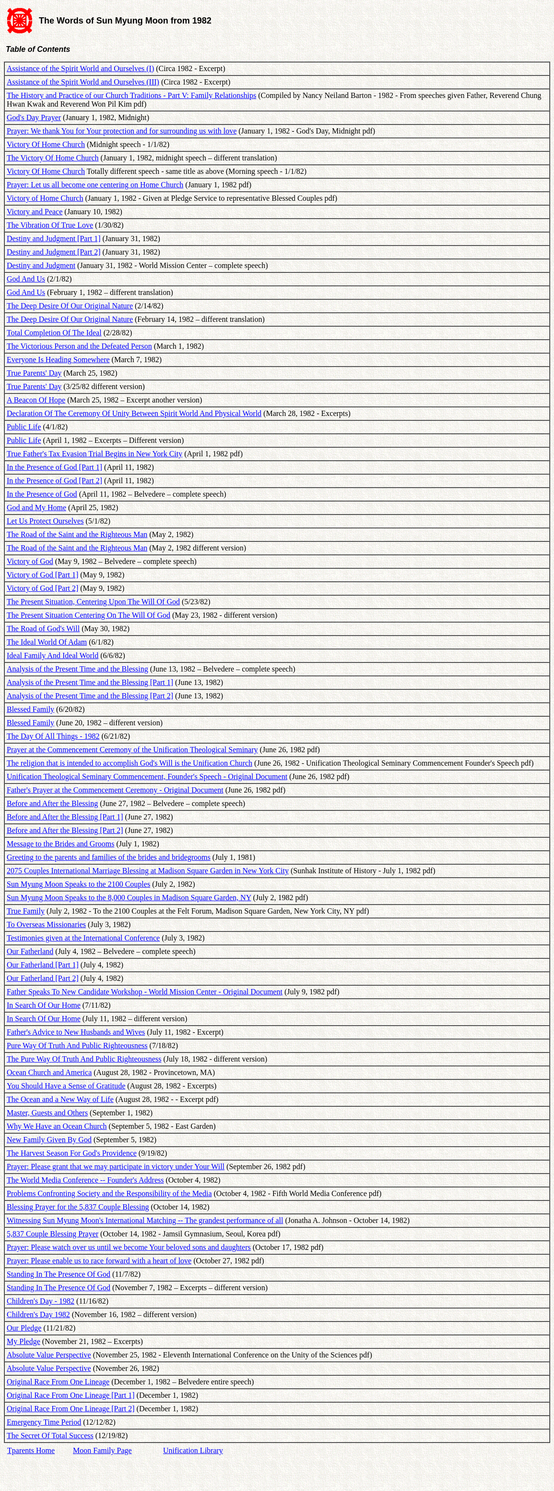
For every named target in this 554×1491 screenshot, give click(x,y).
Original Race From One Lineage (58, 1382)
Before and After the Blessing (52, 803)
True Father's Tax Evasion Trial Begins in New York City (94, 454)
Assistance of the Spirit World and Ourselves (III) (83, 82)
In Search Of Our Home (44, 1005)
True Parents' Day (34, 373)
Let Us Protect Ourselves (45, 521)
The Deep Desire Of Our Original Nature (70, 306)
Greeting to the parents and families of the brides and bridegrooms (109, 857)
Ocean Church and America (49, 1072)
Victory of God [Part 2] (42, 588)
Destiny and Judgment (41, 265)
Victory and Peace (34, 212)
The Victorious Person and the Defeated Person (79, 346)
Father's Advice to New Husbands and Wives (76, 1032)
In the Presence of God (42, 494)
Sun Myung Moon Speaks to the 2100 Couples (78, 884)
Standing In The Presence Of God (58, 1274)
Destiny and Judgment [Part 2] (54, 252)
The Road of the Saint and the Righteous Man (77, 534)
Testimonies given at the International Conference (83, 938)
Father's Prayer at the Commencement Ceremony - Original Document (115, 790)
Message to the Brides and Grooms (60, 844)
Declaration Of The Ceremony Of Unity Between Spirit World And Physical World (134, 413)
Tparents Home (31, 1450)
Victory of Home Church (45, 198)
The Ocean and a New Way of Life (60, 1099)
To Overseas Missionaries (46, 924)
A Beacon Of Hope (36, 400)
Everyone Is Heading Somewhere (58, 359)
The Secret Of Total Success (50, 1435)
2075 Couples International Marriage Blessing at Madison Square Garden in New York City (148, 871)
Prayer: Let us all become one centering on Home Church (95, 185)
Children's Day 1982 (38, 1314)
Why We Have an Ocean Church (57, 1126)
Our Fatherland (30, 951)
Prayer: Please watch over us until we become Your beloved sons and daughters (129, 1247)
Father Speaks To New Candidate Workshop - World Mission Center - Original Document (145, 992)
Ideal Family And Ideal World (52, 655)
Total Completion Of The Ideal (54, 333)
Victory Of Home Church (46, 144)
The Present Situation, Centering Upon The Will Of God (93, 602)
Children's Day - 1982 (40, 1301)
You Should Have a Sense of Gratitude (66, 1086)
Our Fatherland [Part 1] (43, 965)
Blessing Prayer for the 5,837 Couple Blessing (78, 1207)
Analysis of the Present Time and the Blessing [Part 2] (90, 696)
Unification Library (193, 1450)
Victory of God (30, 561)
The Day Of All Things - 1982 (53, 736)
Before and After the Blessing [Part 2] (65, 830)
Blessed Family (30, 709)
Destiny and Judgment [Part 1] (54, 238)
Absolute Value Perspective (49, 1355)
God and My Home (36, 507)
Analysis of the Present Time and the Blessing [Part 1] (90, 682)
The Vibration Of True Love (50, 225)
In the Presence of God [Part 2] (54, 481)
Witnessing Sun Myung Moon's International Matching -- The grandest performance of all (145, 1220)
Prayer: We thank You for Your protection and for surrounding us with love (121, 131)
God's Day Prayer (34, 117)
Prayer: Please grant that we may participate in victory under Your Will (115, 1166)
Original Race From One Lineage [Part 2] (71, 1409)
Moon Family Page (102, 1450)
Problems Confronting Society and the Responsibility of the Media (109, 1193)
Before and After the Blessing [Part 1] (65, 817)
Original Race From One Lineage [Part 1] (71, 1395)
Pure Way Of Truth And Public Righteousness (77, 1045)
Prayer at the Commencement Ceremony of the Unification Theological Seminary (132, 750)
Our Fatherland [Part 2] (43, 978)
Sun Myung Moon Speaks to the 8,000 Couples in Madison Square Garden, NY (129, 897)
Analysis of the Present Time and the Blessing (77, 669)
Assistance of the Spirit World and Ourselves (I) (80, 68)
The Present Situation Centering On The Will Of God (88, 615)
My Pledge (23, 1341)
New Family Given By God (49, 1140)
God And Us (26, 279)
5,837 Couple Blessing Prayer (52, 1234)
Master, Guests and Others (47, 1113)
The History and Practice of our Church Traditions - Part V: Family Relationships (131, 95)
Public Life (24, 427)
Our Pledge (24, 1328)
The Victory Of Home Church (53, 158)
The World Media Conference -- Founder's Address (85, 1180)
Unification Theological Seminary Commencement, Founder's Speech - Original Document (147, 776)
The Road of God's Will (43, 628)
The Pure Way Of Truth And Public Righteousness (84, 1059)
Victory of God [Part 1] (42, 575)
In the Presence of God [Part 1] (54, 467)
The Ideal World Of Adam (47, 642)
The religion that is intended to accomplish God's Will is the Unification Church (129, 763)
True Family (26, 911)
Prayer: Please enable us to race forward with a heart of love (99, 1261)
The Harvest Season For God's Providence (72, 1153)
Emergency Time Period (44, 1422)
